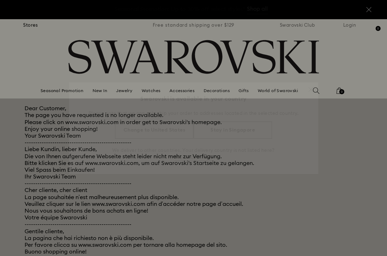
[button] (310, 86)
